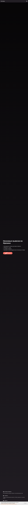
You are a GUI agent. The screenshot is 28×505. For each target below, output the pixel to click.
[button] (7, 253)
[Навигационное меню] (26, 1)
